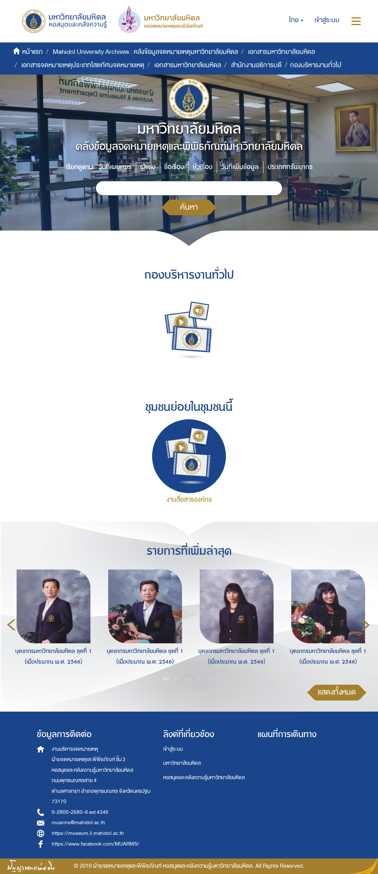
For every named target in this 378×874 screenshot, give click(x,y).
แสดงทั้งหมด (337, 692)
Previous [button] (11, 624)
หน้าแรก (32, 52)
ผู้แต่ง (147, 167)
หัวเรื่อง (202, 167)
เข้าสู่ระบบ (173, 749)
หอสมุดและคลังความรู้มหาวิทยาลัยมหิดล (204, 777)
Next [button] (365, 624)
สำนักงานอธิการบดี (256, 65)
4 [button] (199, 678)
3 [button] (188, 678)
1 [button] (166, 678)
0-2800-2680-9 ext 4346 (80, 812)
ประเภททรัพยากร (290, 167)
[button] (296, 20)
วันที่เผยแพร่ (115, 167)
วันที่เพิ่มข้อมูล (240, 167)
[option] (51, 624)
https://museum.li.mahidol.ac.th (88, 833)
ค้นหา (189, 207)
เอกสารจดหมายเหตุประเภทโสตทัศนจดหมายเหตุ (82, 65)
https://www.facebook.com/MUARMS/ (95, 844)
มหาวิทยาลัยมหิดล (182, 763)
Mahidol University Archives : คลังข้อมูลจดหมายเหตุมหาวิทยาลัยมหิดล (145, 52)
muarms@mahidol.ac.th (78, 822)
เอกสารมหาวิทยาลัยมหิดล (281, 52)
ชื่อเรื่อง (174, 167)
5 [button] (210, 678)
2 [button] (177, 678)
